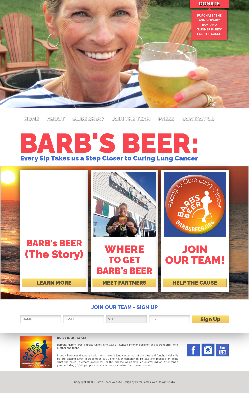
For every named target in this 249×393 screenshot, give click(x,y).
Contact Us (198, 119)
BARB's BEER (54, 249)
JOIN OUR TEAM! (195, 254)
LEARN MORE (53, 283)
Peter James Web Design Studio (155, 382)
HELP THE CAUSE (194, 283)
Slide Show (88, 119)
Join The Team (131, 119)
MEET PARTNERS (124, 283)
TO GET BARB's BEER (124, 260)
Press (166, 119)
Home (31, 119)
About (56, 119)
